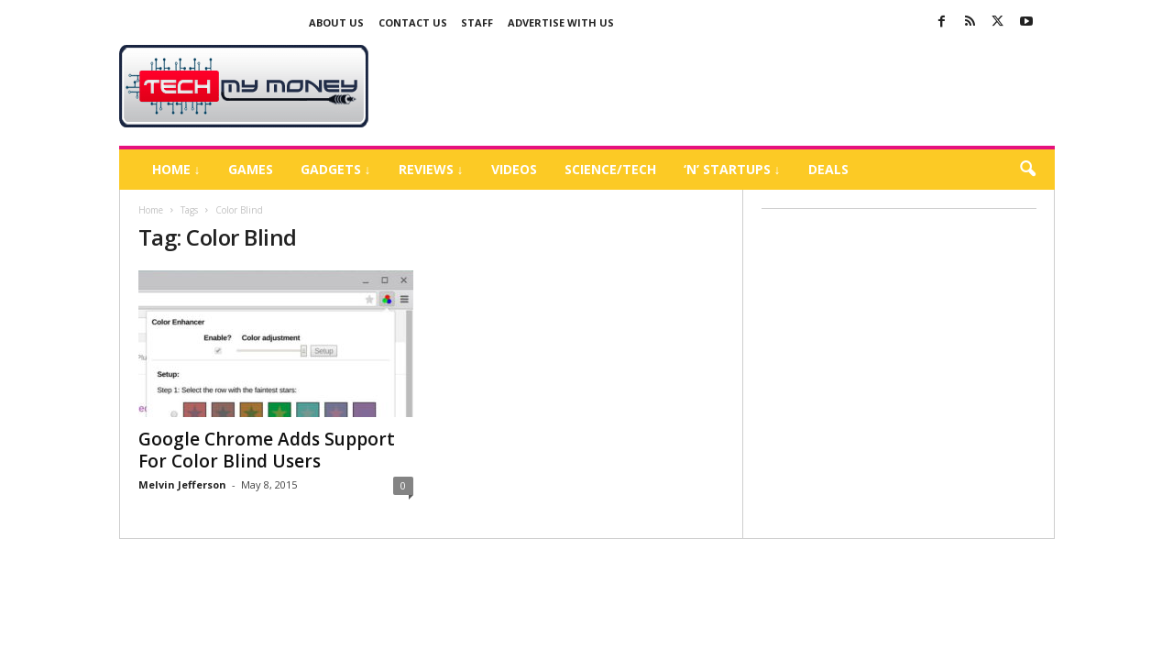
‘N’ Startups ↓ (732, 169)
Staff (477, 22)
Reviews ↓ (431, 169)
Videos (514, 169)
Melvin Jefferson (182, 484)
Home (150, 210)
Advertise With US (561, 22)
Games (250, 169)
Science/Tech (610, 169)
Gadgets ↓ (336, 169)
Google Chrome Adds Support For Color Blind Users (266, 450)
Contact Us (412, 22)
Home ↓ (176, 169)
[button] (1027, 169)
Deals (828, 169)
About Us (336, 22)
